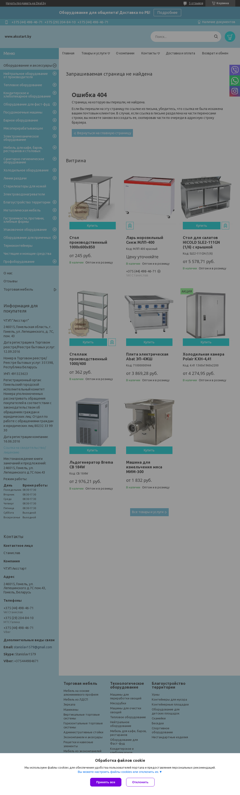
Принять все (105, 782)
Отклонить (140, 782)
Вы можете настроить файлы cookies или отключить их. (118, 772)
